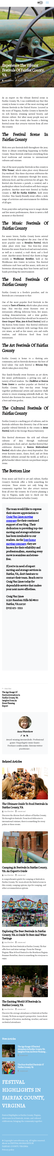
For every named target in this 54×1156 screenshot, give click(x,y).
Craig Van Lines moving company (19, 519)
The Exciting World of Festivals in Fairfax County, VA (21, 1003)
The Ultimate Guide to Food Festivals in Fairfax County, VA (25, 805)
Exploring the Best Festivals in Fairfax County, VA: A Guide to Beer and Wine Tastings (24, 934)
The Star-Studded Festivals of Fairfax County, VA (30, 1066)
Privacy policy (8, 1149)
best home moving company (21, 542)
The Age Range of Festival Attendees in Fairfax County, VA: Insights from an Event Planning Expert (31, 1049)
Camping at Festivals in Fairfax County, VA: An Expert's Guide (24, 869)
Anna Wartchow (9, 80)
